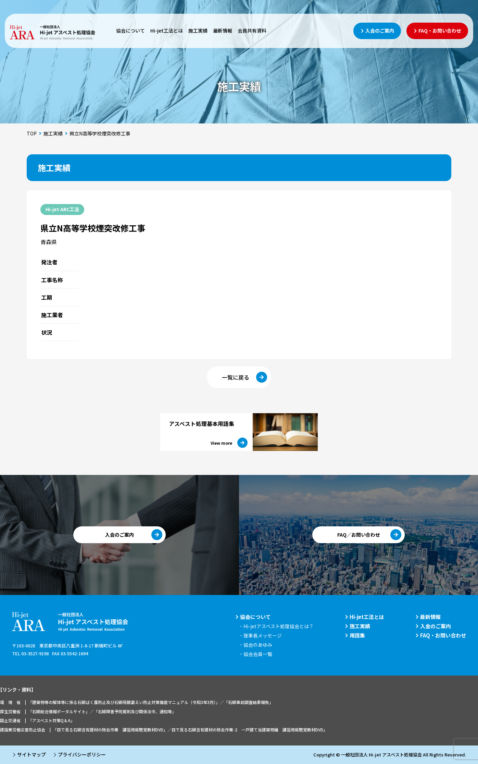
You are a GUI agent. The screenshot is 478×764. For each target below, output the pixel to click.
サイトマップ (31, 754)
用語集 (357, 635)
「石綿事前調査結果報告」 (248, 702)
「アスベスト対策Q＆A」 (51, 720)
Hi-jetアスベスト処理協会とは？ (278, 626)
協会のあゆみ (257, 644)
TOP (32, 133)
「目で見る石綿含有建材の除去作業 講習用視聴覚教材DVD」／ (112, 729)
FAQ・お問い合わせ (443, 635)
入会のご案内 (435, 626)
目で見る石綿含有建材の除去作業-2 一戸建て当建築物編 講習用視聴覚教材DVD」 (249, 729)
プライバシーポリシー (82, 754)
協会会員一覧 (257, 653)
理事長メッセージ (262, 635)
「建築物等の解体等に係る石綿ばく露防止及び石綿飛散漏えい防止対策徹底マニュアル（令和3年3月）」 (124, 702)
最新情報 (222, 30)
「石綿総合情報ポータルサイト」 (59, 711)
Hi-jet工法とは (166, 30)
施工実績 (197, 30)
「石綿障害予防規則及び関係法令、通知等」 (135, 711)
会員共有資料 (252, 30)
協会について (130, 30)
